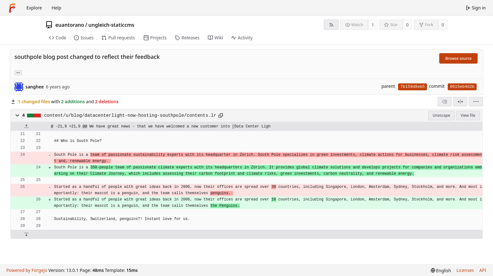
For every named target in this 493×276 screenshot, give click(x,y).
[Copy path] (220, 115)
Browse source (458, 58)
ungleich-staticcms (111, 25)
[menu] (476, 101)
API (482, 270)
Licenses (465, 270)
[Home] (12, 8)
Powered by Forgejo (26, 270)
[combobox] (445, 101)
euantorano (69, 25)
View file (468, 115)
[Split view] (460, 101)
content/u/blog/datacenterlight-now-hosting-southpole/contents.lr (130, 115)
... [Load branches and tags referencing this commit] (18, 72)
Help (56, 8)
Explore (34, 8)
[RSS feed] (331, 25)
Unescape (441, 115)
